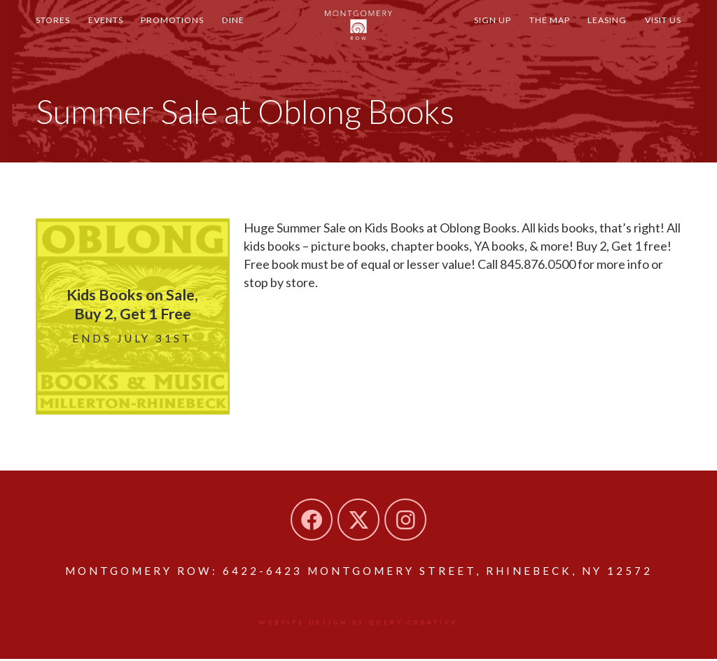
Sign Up (467, 33)
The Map (531, 33)
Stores (56, 33)
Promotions (191, 33)
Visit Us (658, 33)
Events (116, 33)
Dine (259, 33)
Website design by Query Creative (358, 624)
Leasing (595, 33)
